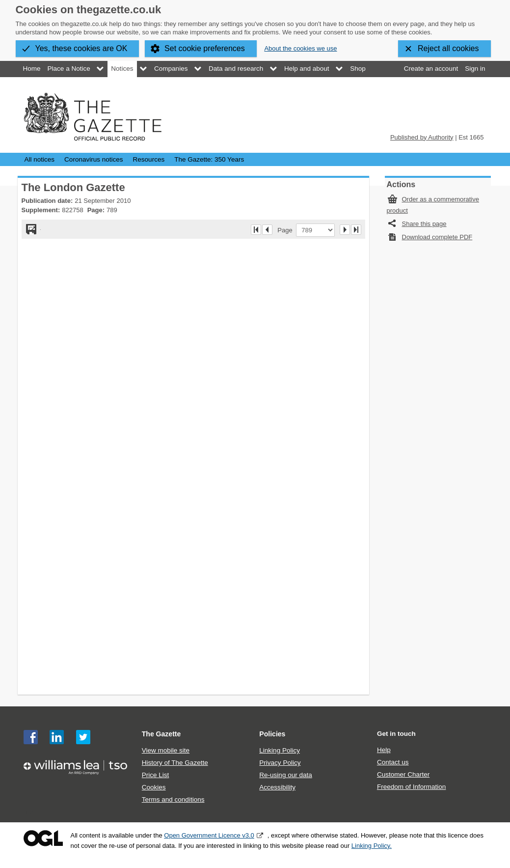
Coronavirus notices (93, 159)
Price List (155, 775)
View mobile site (165, 750)
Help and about (306, 68)
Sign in (475, 68)
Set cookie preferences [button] (204, 48)
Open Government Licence (43, 838)
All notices (40, 159)
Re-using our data (285, 775)
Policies (272, 734)
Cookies (154, 787)
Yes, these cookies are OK (81, 48)
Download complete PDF (437, 237)
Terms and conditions (173, 799)
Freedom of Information (411, 786)
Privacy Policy (279, 762)
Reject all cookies (448, 48)
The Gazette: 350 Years (209, 159)
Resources (149, 159)
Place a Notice (69, 68)
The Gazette (161, 734)
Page (286, 230)
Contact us (393, 762)
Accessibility (277, 787)
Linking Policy (279, 750)
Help (384, 750)
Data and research (236, 68)
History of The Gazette (175, 762)
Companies (171, 68)
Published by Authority (422, 137)
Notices (122, 68)
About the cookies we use (300, 48)
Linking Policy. (371, 845)
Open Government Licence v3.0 (209, 835)
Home (32, 68)
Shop (358, 68)
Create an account (431, 68)
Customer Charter (403, 774)
